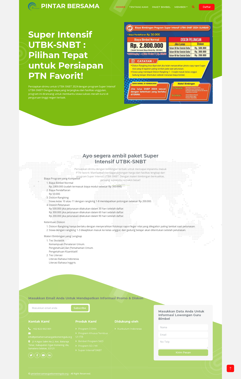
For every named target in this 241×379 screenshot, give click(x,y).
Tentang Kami (138, 7)
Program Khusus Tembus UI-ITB (91, 335)
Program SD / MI (88, 345)
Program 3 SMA (87, 328)
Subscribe (80, 308)
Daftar (207, 7)
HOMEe (120, 7)
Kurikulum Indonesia (129, 328)
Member (180, 7)
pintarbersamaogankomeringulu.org (50, 373)
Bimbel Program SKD (90, 341)
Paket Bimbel (161, 7)
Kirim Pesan (183, 352)
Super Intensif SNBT (90, 350)
